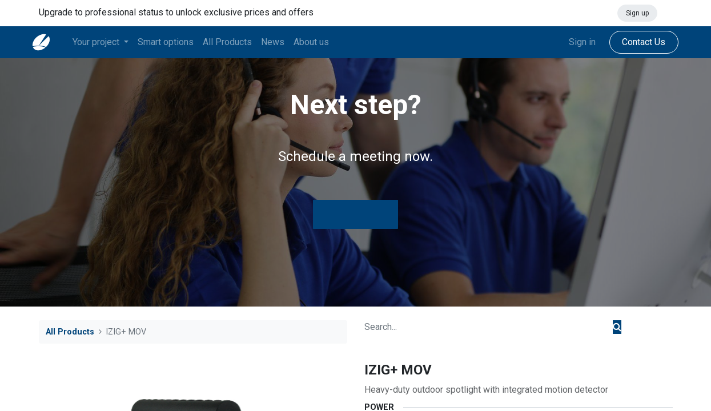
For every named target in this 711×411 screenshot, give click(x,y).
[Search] (617, 327)
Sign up (637, 13)
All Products (70, 332)
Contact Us (638, 42)
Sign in (576, 42)
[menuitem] (171, 42)
